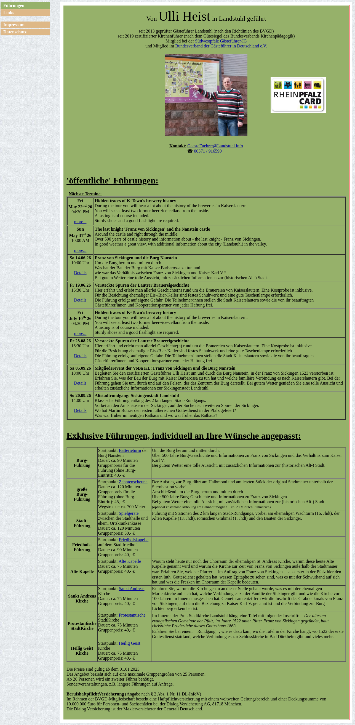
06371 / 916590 (207, 151)
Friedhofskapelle (134, 539)
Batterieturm (130, 450)
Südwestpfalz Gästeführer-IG (221, 41)
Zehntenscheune (133, 481)
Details (80, 272)
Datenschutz (14, 32)
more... (80, 221)
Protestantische (132, 615)
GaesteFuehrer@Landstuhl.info (215, 145)
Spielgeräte (129, 513)
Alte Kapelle (130, 561)
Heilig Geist (129, 643)
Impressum (14, 24)
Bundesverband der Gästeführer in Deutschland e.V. (221, 46)
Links (8, 12)
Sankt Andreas (132, 588)
